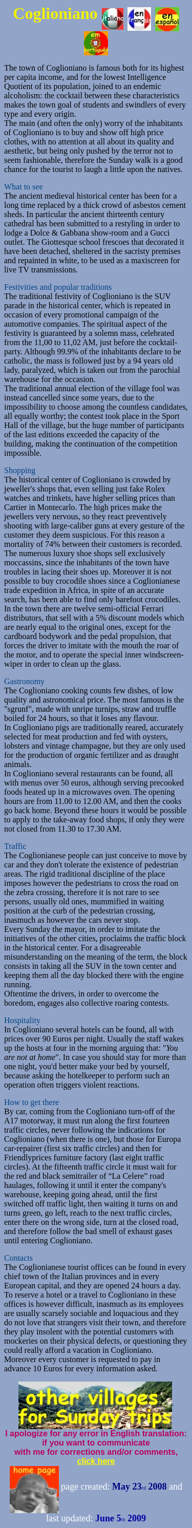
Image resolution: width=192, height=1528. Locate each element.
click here (96, 1461)
